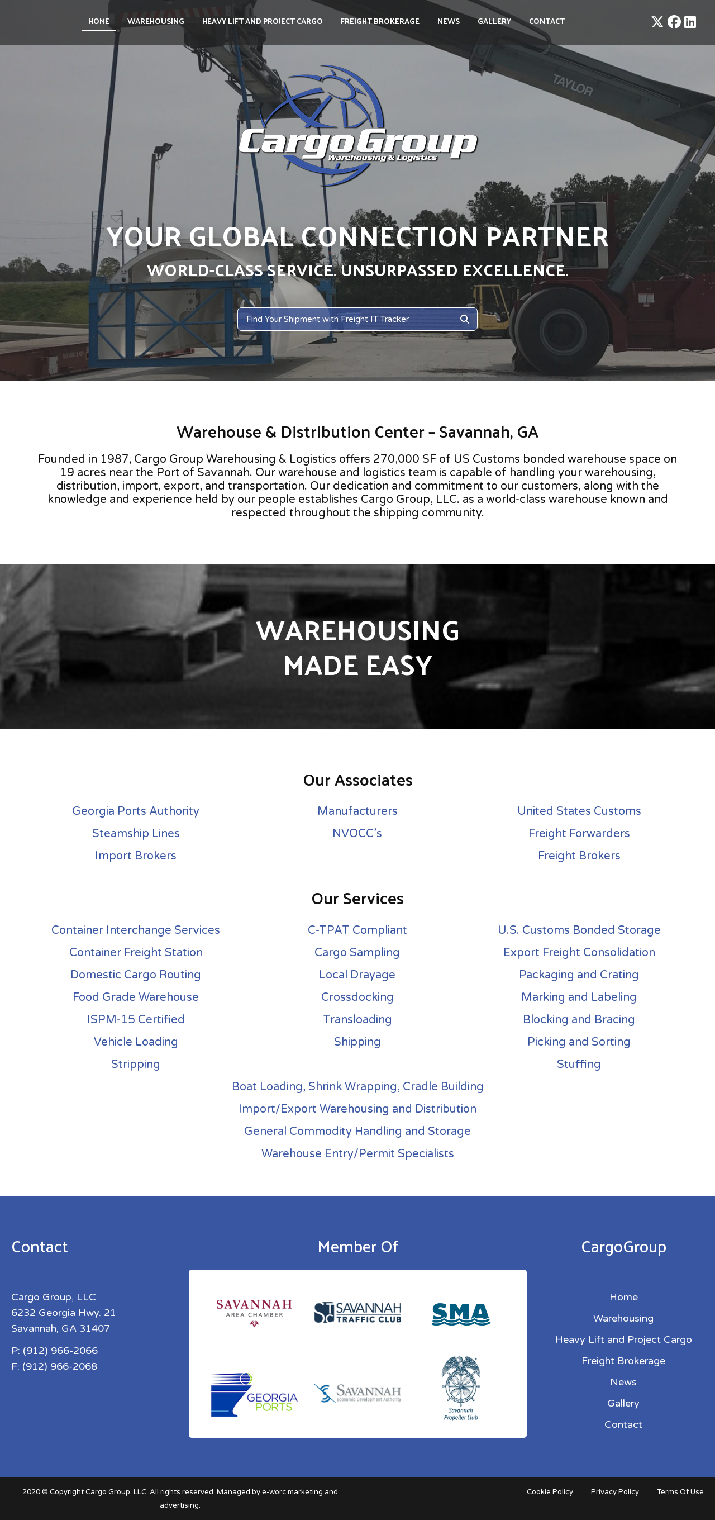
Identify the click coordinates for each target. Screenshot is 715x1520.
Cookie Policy (550, 1491)
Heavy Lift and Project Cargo (262, 21)
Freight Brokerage (380, 21)
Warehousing (155, 21)
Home (98, 21)
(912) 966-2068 (59, 1366)
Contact (547, 21)
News (448, 21)
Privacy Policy (615, 1491)
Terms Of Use (680, 1491)
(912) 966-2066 (60, 1351)
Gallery (494, 21)
